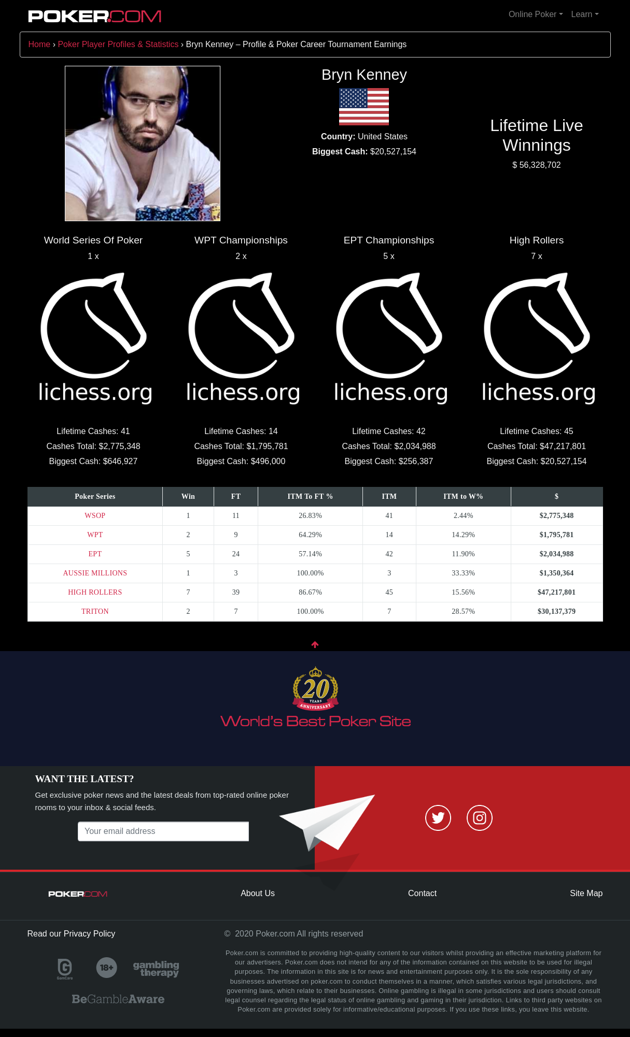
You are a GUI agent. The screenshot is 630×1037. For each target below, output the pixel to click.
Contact (422, 893)
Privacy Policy (90, 933)
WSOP (95, 516)
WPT (95, 535)
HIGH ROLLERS (95, 592)
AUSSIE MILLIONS (95, 573)
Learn (582, 14)
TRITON (95, 611)
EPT (95, 554)
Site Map (586, 893)
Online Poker (533, 14)
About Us (258, 893)
